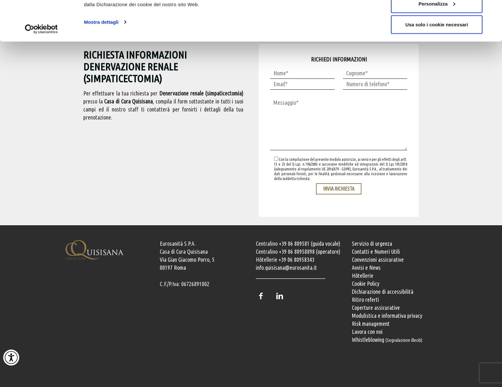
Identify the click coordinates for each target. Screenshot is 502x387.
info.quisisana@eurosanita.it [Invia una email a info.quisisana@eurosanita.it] (286, 267)
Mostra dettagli (101, 56)
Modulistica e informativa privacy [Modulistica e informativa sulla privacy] (387, 315)
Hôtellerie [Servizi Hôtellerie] (362, 275)
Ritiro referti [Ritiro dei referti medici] (365, 299)
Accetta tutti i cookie (436, 17)
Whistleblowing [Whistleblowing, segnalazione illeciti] (387, 339)
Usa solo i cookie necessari (436, 59)
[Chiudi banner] (492, 10)
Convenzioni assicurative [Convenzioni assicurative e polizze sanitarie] (378, 259)
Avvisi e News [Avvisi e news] (366, 267)
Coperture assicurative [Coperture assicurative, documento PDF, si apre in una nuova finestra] (376, 307)
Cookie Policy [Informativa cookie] (365, 283)
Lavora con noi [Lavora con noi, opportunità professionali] (367, 331)
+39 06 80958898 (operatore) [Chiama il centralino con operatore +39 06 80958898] (309, 251)
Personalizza (436, 38)
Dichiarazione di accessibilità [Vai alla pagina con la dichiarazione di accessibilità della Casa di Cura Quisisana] (382, 291)
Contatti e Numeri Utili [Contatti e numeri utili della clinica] (376, 251)
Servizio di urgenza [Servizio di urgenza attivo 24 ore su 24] (372, 243)
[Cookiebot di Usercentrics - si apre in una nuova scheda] (41, 63)
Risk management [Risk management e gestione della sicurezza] (371, 323)
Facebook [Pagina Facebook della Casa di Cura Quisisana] (260, 296)
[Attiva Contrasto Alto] (11, 358)
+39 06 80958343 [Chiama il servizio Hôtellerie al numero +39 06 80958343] (296, 259)
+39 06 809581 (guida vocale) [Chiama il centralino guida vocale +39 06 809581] (309, 243)
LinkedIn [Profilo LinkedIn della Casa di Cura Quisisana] (279, 296)
